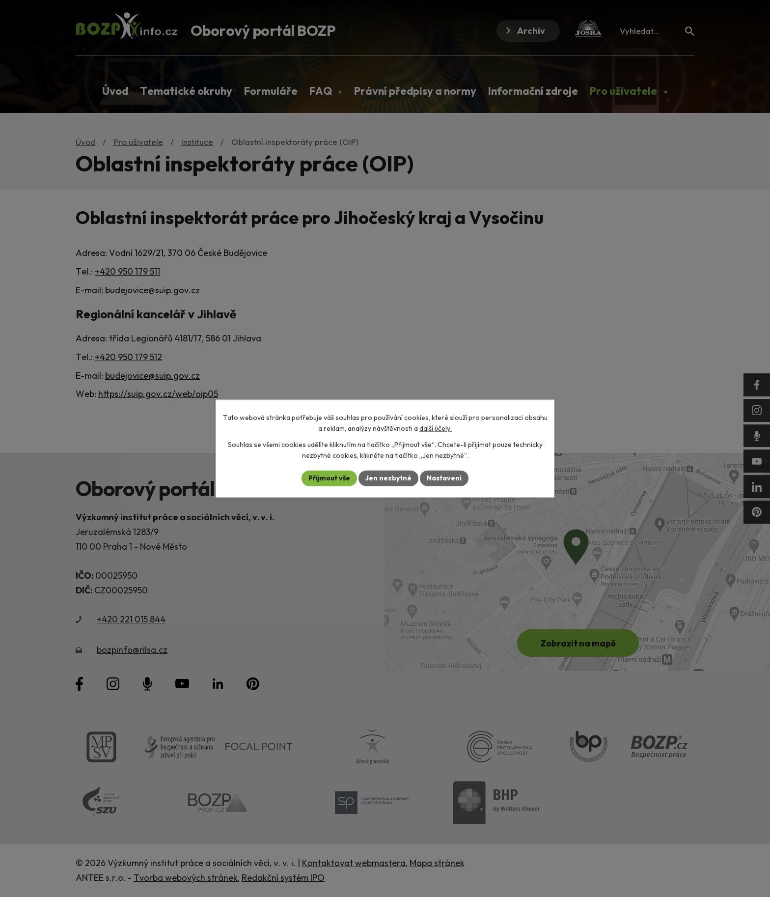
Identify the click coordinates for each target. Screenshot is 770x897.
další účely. (435, 428)
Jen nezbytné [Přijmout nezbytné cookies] (388, 478)
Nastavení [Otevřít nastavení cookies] (444, 478)
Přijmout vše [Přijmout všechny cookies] (329, 478)
